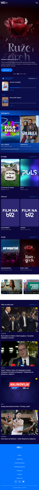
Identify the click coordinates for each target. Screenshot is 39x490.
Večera (22, 228)
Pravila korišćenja (19, 463)
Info (2, 404)
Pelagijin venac (15, 97)
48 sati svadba (15, 82)
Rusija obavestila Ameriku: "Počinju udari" (15, 406)
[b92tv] (4, 3)
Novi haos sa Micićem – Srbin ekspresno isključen (18, 439)
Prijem (19, 455)
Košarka (3, 333)
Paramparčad (6, 268)
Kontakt (19, 474)
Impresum (19, 470)
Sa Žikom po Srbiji (7, 187)
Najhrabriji (5, 228)
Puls (22, 187)
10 (36, 342)
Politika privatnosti (19, 467)
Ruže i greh (24, 268)
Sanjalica (24, 144)
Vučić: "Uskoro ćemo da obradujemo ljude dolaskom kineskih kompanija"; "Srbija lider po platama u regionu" (17, 372)
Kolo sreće (5, 144)
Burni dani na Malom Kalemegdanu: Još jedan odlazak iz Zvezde (17, 337)
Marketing (19, 459)
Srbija (3, 368)
